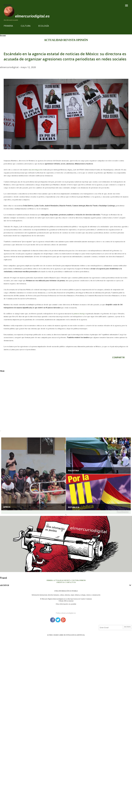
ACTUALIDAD (53, 40)
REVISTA (69, 40)
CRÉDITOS (60, 582)
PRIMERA (8, 25)
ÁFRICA (6, 507)
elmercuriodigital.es (32, 16)
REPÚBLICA (73, 507)
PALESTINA (73, 470)
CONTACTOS (70, 582)
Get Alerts (127, 627)
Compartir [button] (118, 357)
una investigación (35, 170)
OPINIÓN (82, 40)
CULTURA (25, 25)
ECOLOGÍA (43, 25)
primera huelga (79, 314)
